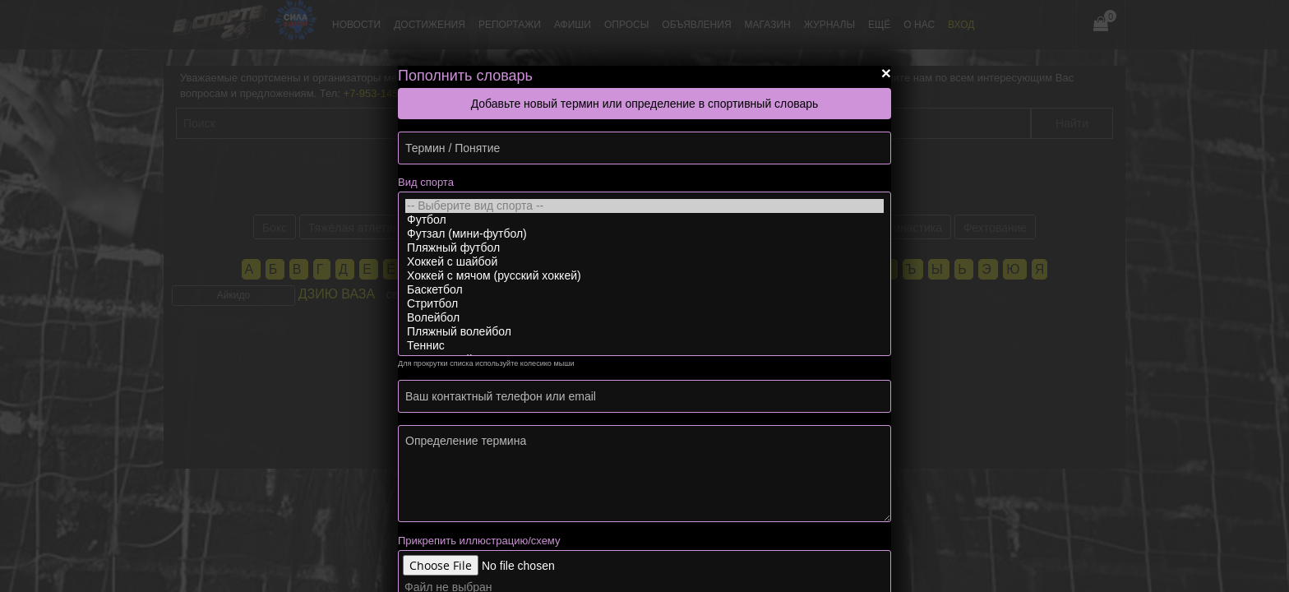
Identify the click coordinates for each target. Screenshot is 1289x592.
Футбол (644, 220)
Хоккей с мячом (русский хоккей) (644, 276)
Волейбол (644, 318)
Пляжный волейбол (644, 332)
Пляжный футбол (644, 248)
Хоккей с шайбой (644, 262)
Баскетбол (644, 290)
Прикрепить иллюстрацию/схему (479, 540)
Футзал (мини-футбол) (644, 234)
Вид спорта (426, 182)
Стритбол (644, 304)
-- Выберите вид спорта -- (644, 206)
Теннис (644, 346)
